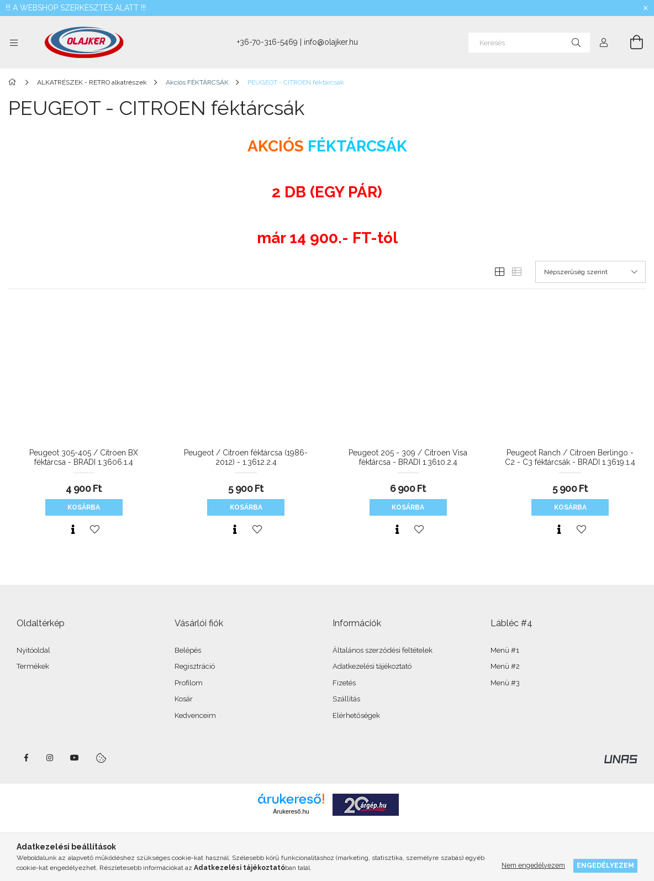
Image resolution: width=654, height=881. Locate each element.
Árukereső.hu (291, 811)
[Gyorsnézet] (73, 529)
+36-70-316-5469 (267, 42)
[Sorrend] (590, 272)
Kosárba (83, 507)
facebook (26, 757)
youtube (74, 757)
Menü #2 (505, 666)
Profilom (189, 683)
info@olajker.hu (331, 42)
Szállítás (346, 699)
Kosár (184, 699)
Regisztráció (195, 666)
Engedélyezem (605, 865)
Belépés (188, 650)
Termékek (33, 666)
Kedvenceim (195, 715)
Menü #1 (505, 650)
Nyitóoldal (33, 650)
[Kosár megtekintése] (630, 43)
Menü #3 (505, 683)
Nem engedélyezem (533, 865)
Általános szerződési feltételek (383, 650)
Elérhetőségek (356, 715)
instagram (50, 757)
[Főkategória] (14, 82)
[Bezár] (645, 8)
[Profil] (604, 43)
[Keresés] (529, 43)
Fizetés (344, 683)
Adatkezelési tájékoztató (372, 666)
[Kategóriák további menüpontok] (14, 43)
